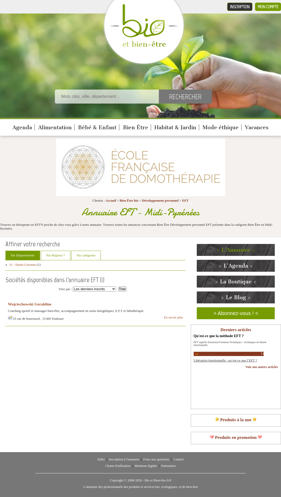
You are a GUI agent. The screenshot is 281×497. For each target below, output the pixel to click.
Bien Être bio (129, 200)
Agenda (22, 127)
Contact (178, 459)
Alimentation (55, 127)
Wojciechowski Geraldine (30, 304)
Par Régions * (55, 255)
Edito (101, 459)
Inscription (240, 6)
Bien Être (135, 127)
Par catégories (86, 255)
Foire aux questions (156, 459)
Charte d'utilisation (117, 466)
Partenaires (168, 466)
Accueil (111, 200)
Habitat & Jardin (175, 127)
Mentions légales (146, 466)
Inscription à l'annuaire (124, 459)
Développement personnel (160, 200)
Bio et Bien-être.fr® (158, 480)
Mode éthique (220, 127)
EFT (185, 200)
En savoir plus (173, 317)
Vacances (257, 127)
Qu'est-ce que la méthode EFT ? (219, 336)
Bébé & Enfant (97, 127)
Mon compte (268, 6)
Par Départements (23, 255)
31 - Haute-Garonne (22, 265)
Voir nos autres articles (261, 367)
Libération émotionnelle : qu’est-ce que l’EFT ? (225, 360)
